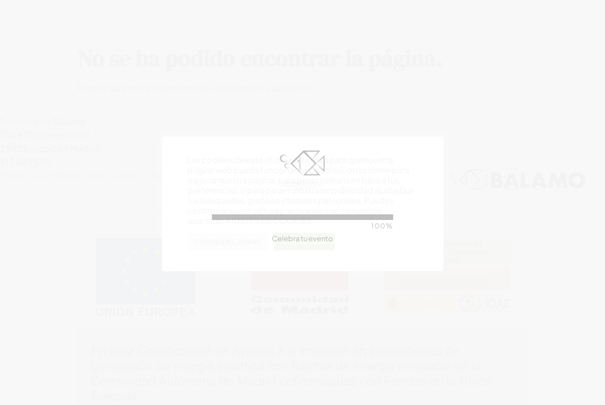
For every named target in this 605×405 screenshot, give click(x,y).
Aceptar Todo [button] (304, 241)
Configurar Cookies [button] (228, 241)
